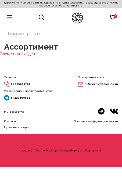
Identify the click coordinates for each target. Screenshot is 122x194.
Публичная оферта (17, 127)
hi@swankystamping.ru (101, 83)
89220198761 (20, 97)
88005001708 (21, 83)
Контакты (10, 121)
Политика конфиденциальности (96, 121)
